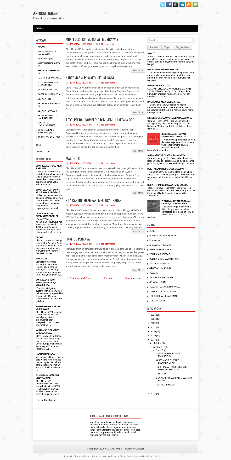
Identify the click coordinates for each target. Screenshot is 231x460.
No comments (108, 44)
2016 (153, 339)
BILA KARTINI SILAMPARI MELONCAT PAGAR (93, 200)
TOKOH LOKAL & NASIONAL (46, 131)
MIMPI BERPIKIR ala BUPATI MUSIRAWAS (92, 39)
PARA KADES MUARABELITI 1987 (163, 102)
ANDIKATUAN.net (46, 13)
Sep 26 (159, 350)
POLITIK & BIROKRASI (48, 77)
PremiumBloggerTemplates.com (126, 456)
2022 (153, 323)
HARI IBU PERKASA (45, 354)
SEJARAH (43, 99)
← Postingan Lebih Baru (79, 278)
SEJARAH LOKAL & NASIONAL (47, 116)
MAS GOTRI (41, 258)
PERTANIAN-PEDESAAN (49, 70)
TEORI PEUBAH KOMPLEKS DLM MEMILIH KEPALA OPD (100, 120)
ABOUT (41, 46)
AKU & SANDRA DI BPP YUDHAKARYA (166, 155)
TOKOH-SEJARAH (46, 137)
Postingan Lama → (134, 278)
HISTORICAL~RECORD (80, 44)
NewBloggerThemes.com (155, 456)
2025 (153, 314)
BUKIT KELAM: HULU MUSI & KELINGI (165, 169)
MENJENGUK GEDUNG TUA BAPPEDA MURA (169, 118)
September (158, 347)
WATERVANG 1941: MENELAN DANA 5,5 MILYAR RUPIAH (46, 282)
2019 (153, 335)
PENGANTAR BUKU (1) (158, 85)
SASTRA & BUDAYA (47, 89)
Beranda (40, 28)
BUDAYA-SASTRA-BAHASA (163, 235)
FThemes (78, 456)
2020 (153, 331)
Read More (138, 70)
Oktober (157, 343)
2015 (153, 393)
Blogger (140, 448)
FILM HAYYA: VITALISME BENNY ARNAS (47, 376)
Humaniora (43, 58)
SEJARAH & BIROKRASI (49, 103)
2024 (153, 319)
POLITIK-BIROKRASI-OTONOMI (164, 259)
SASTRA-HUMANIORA (49, 94)
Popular (154, 47)
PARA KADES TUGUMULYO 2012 (163, 69)
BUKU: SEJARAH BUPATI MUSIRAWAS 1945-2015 (48, 191)
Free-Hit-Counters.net (46, 400)
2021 (153, 327)
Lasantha (106, 456)
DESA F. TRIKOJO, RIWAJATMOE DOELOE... (48, 214)
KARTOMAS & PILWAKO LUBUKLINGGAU (47, 331)
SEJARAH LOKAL (46, 110)
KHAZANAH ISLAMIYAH (49, 63)
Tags (166, 47)
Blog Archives (182, 47)
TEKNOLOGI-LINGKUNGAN (45, 124)
